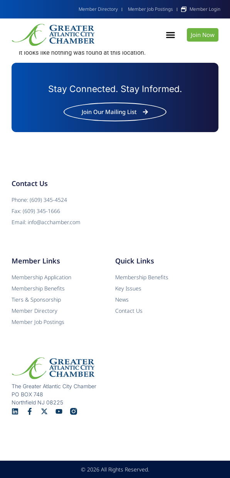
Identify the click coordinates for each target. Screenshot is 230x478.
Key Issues (128, 288)
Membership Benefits (141, 277)
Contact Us (129, 310)
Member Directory (34, 310)
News (122, 299)
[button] (170, 35)
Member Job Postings (38, 321)
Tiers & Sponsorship (36, 299)
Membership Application (41, 277)
